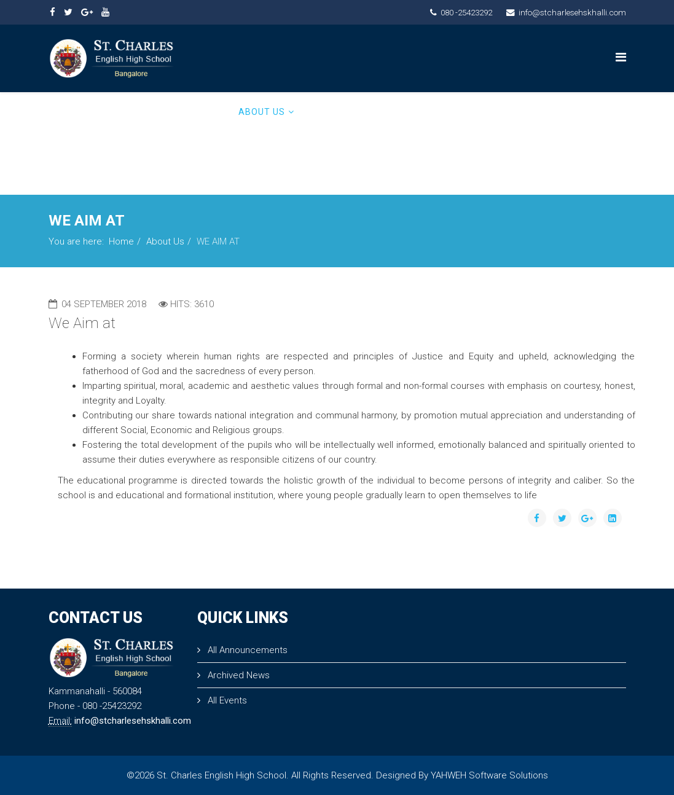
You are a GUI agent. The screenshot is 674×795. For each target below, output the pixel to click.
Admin (217, 167)
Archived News (237, 675)
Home (215, 112)
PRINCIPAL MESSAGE (351, 112)
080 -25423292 (466, 12)
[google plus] (87, 12)
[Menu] (621, 57)
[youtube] (105, 12)
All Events (226, 700)
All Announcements (246, 650)
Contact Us (580, 112)
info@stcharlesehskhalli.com (572, 12)
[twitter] (68, 12)
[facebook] (52, 12)
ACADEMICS (434, 112)
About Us (261, 112)
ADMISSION (505, 112)
